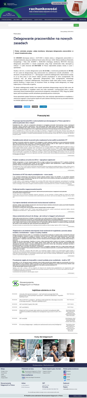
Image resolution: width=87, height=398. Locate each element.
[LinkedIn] (48, 106)
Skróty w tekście (78, 396)
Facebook (68, 371)
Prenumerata (4, 373)
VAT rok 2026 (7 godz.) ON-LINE (28, 304)
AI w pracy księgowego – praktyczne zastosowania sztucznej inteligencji (40, 325)
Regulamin (3, 376)
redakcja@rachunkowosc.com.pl (70, 389)
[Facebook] (19, 106)
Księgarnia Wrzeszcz (47, 371)
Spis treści (17, 19)
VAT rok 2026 (23, 319)
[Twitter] (29, 106)
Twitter (68, 380)
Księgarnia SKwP (46, 373)
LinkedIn (68, 377)
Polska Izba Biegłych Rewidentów (33, 378)
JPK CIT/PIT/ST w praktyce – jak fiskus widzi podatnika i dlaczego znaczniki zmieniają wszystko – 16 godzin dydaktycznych (41, 301)
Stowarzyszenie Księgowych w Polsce (33, 371)
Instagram (68, 374)
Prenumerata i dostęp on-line (53, 19)
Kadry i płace (38, 19)
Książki (2, 375)
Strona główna (6, 19)
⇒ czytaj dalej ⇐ (71, 136)
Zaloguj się (82, 19)
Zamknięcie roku (27, 19)
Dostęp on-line (4, 371)
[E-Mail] (38, 106)
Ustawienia (73, 19)
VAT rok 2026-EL (24, 307)
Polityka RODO (4, 378)
